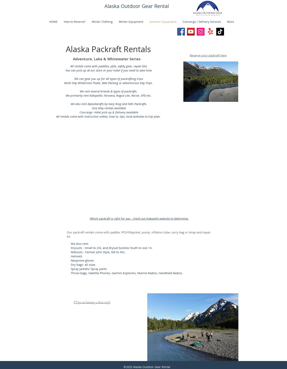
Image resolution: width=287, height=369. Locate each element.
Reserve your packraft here (208, 55)
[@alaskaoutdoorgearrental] (191, 32)
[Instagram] (200, 32)
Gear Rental (155, 6)
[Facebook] (181, 32)
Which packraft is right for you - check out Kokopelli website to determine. (139, 218)
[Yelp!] (210, 32)
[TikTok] (220, 32)
